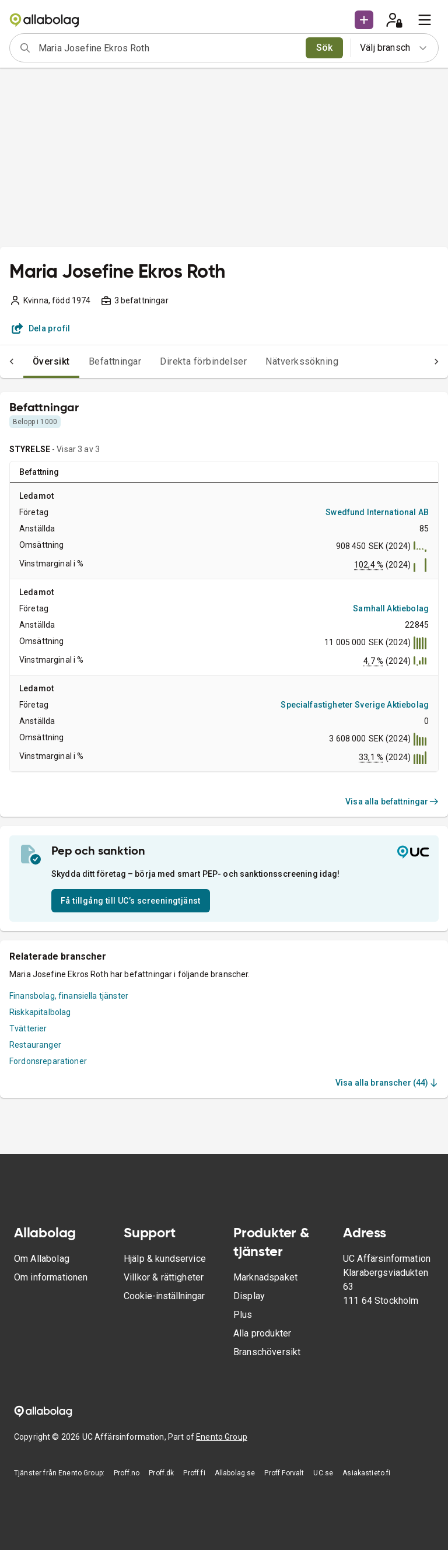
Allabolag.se (235, 1473)
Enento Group (221, 1436)
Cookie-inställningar (164, 1295)
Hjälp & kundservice (165, 1258)
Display (249, 1295)
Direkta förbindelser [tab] (179, 361)
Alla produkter (262, 1333)
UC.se (323, 1473)
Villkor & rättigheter (164, 1277)
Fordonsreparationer (48, 1061)
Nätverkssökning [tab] (278, 361)
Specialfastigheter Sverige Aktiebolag (355, 704)
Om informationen (51, 1277)
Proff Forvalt (284, 1473)
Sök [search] (324, 47)
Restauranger (35, 1044)
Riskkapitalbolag (40, 1012)
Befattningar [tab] (91, 361)
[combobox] (168, 47)
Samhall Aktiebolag (391, 608)
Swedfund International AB (377, 512)
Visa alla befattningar (392, 801)
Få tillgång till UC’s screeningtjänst (131, 900)
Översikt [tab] (28, 361)
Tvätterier (28, 1028)
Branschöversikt (266, 1351)
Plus (243, 1314)
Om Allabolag (41, 1258)
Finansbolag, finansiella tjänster (68, 995)
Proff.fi (194, 1473)
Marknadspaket (265, 1277)
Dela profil (41, 328)
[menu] (425, 20)
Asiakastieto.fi (366, 1473)
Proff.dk (161, 1473)
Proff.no (126, 1473)
